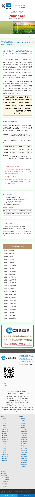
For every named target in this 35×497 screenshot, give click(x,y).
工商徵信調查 (23, 452)
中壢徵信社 (5, 427)
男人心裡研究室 (5, 477)
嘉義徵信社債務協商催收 (10, 294)
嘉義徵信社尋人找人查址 (10, 291)
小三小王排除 (23, 429)
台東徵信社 (5, 452)
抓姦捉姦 (22, 423)
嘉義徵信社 (5, 441)
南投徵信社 (5, 439)
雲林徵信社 (5, 435)
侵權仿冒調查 (23, 456)
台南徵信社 (5, 443)
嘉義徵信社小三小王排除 (10, 265)
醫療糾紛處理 (23, 464)
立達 (3, 41)
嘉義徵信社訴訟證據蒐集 (10, 309)
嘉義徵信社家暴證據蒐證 (10, 277)
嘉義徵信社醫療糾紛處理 (10, 315)
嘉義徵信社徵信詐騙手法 (10, 312)
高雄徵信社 (5, 446)
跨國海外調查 (23, 458)
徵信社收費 (15, 105)
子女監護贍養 (23, 441)
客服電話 (27, 495)
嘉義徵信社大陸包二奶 (9, 274)
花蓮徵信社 (5, 454)
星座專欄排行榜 (5, 484)
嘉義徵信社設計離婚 (9, 262)
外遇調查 (22, 418)
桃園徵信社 (5, 425)
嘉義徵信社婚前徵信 (9, 259)
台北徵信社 (5, 421)
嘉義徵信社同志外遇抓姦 (10, 285)
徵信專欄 (3, 486)
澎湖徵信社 (5, 458)
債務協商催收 (23, 450)
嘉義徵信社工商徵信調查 (10, 297)
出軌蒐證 (22, 421)
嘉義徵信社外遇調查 (9, 250)
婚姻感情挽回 (23, 431)
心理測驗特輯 (4, 481)
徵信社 (22, 228)
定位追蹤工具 (4, 473)
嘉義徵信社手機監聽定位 (10, 288)
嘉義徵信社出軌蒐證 (9, 253)
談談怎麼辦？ (4, 475)
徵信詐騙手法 (23, 462)
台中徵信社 (5, 433)
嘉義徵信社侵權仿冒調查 (10, 303)
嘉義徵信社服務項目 (17, 246)
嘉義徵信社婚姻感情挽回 (10, 268)
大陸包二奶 (23, 435)
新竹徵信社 (5, 429)
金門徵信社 (5, 460)
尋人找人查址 (23, 448)
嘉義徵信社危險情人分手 (10, 280)
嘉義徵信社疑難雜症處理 (10, 318)
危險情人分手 (23, 439)
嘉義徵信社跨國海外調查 (10, 306)
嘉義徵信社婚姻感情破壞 (10, 271)
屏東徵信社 (5, 448)
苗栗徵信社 (5, 431)
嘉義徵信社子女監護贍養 (10, 283)
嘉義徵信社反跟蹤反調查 (10, 300)
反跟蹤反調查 (23, 454)
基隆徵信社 (5, 418)
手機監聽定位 (23, 446)
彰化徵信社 (5, 437)
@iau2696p (4, 385)
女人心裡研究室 (5, 479)
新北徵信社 (5, 423)
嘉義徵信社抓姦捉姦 (9, 256)
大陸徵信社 (5, 456)
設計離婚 (22, 427)
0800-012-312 (21, 233)
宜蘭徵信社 (5, 450)
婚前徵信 (22, 425)
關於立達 (5, 226)
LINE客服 (9, 495)
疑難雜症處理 (23, 466)
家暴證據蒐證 (23, 437)
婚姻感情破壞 (23, 433)
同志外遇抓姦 (23, 443)
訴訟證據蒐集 (23, 460)
